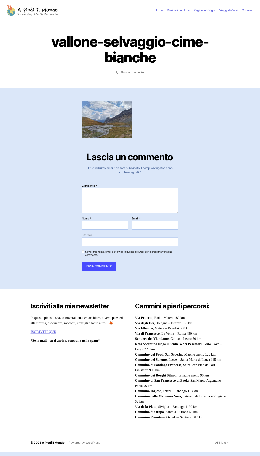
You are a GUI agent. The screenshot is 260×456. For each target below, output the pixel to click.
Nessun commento (132, 76)
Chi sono (247, 12)
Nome (86, 222)
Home (159, 12)
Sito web (87, 239)
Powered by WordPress (84, 446)
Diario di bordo (177, 12)
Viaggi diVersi (228, 12)
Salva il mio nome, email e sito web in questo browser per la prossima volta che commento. (128, 257)
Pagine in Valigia (204, 12)
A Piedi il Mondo (53, 446)
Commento (89, 189)
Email (136, 222)
